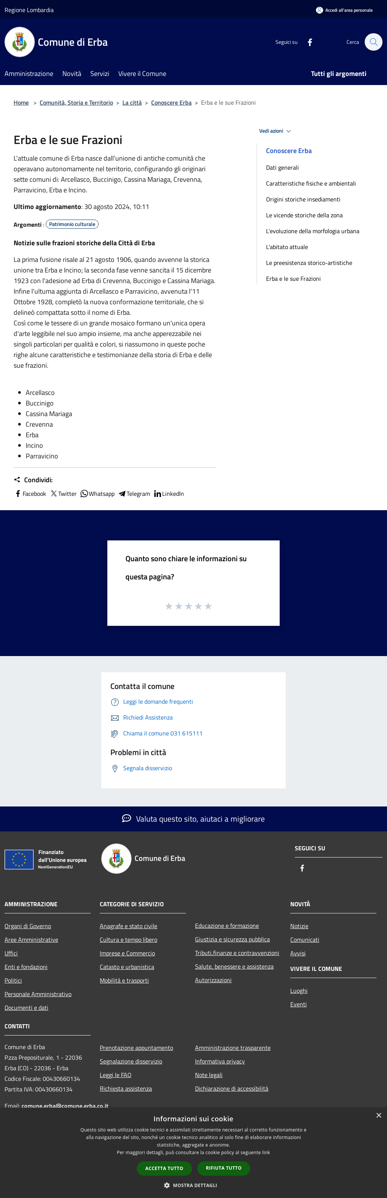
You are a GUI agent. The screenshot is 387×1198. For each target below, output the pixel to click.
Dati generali (282, 167)
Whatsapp (97, 493)
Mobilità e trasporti (124, 980)
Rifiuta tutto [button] (224, 1168)
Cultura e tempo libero (128, 939)
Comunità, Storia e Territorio (76, 102)
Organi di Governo (28, 925)
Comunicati (304, 939)
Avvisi (298, 953)
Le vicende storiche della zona (304, 215)
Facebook (30, 493)
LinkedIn (168, 493)
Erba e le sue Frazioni (293, 278)
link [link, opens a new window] (266, 1152)
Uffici (11, 953)
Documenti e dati (26, 1007)
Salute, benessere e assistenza (234, 966)
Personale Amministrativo (38, 993)
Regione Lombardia (29, 9)
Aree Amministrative (31, 939)
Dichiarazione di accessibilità (231, 1088)
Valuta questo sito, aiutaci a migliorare (193, 819)
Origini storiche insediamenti (303, 199)
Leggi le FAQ (116, 1074)
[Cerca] (373, 42)
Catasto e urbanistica (127, 966)
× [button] (378, 1116)
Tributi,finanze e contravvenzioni (237, 952)
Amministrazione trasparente (233, 1047)
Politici (13, 980)
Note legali (209, 1074)
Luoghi (299, 990)
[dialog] (193, 1153)
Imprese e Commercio (127, 953)
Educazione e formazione (227, 925)
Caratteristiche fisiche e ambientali (311, 183)
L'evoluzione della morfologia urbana (312, 230)
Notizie (299, 925)
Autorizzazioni (213, 979)
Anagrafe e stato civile (128, 925)
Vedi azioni (276, 131)
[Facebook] (306, 42)
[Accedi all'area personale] (344, 10)
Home (21, 102)
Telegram (134, 493)
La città (132, 102)
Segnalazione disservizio (131, 1061)
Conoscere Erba (171, 102)
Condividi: (33, 480)
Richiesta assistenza (126, 1088)
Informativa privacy (220, 1061)
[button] (193, 1185)
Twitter (63, 493)
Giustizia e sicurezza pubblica (232, 939)
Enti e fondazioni (26, 966)
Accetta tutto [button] (164, 1168)
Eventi (298, 1004)
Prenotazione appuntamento (136, 1047)
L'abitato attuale (287, 246)
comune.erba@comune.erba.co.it (65, 1105)
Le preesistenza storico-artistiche (309, 262)
